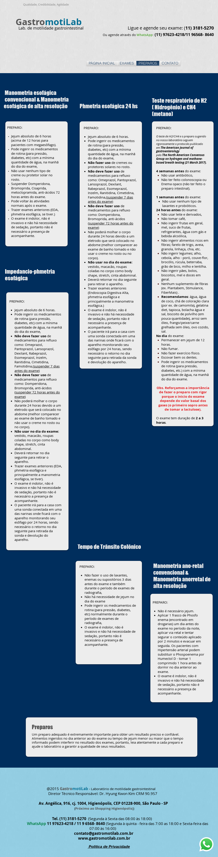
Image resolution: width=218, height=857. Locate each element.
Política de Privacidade (109, 847)
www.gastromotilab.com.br (104, 838)
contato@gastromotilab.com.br (103, 833)
